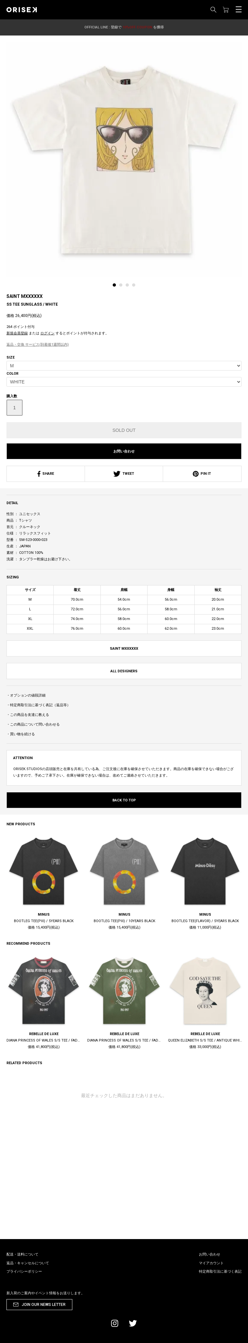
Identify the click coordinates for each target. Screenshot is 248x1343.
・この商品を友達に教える (27, 715)
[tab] (116, 286)
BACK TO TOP (124, 800)
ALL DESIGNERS (124, 671)
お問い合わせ (124, 451)
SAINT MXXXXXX (24, 296)
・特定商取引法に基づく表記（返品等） (38, 705)
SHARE (45, 474)
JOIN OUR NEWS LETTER (44, 1305)
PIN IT (202, 474)
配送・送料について (22, 1254)
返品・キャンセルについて (27, 1263)
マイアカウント (211, 1263)
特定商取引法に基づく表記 (220, 1271)
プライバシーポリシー (24, 1271)
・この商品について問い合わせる (33, 724)
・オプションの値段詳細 (26, 695)
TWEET (123, 474)
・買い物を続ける (20, 734)
